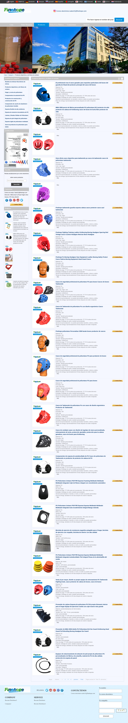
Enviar (106, 716)
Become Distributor (39, 700)
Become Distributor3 (11, 700)
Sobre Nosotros (26, 25)
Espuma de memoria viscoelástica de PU (16, 112)
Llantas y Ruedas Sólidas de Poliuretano (16, 115)
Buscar (119, 20)
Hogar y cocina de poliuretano (13, 92)
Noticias (87, 25)
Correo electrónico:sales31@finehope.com (71, 11)
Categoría (11, 75)
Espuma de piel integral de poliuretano (16, 118)
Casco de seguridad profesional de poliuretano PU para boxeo (76, 380)
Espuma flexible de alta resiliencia (15, 109)
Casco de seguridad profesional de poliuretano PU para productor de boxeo (81, 356)
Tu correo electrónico (106, 694)
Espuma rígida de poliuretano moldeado (16, 121)
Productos (41, 25)
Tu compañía (103, 700)
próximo (76, 679)
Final (81, 679)
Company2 (8, 704)
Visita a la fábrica (57, 25)
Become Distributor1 (40, 704)
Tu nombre (102, 688)
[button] (125, 50)
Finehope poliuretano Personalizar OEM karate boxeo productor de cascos (80, 331)
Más (58, 102)
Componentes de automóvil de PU (15, 95)
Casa (11, 25)
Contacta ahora (16, 204)
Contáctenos (71, 25)
